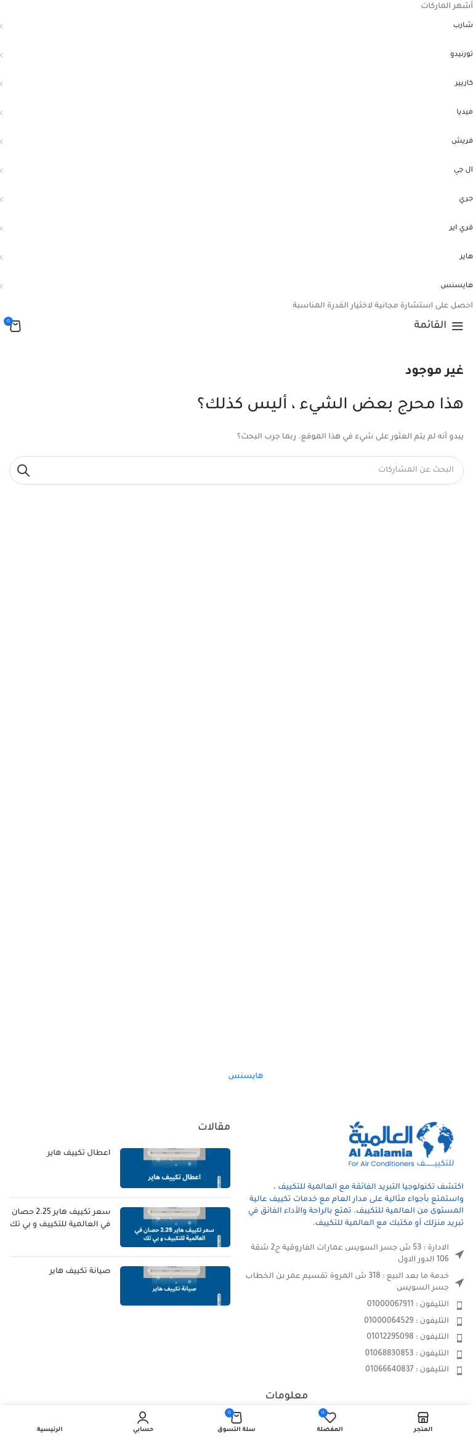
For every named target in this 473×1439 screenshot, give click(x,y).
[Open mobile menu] (439, 326)
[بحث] (236, 470)
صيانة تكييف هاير (79, 1271)
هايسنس (246, 1076)
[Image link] (402, 1145)
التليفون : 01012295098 (407, 1337)
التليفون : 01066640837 (407, 1370)
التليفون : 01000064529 (406, 1321)
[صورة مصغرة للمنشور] (175, 1168)
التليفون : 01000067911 (408, 1305)
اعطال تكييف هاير (79, 1153)
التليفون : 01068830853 (407, 1354)
